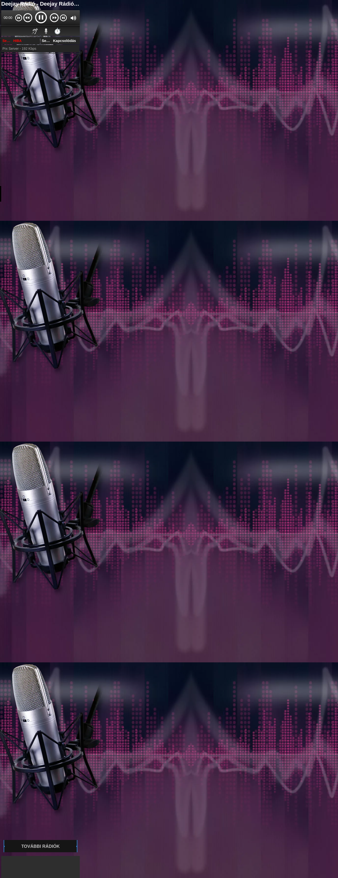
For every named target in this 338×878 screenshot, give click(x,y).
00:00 (8, 18)
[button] (18, 17)
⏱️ (57, 31)
